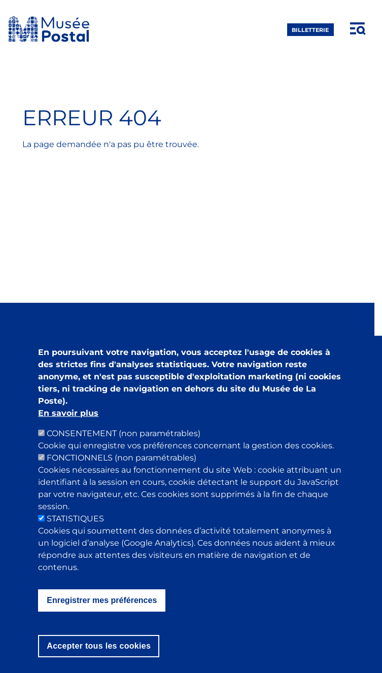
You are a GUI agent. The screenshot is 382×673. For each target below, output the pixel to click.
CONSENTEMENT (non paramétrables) (123, 446)
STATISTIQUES (75, 532)
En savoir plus (68, 426)
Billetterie (310, 29)
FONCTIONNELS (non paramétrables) (121, 471)
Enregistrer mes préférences (102, 613)
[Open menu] (358, 29)
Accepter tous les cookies (99, 659)
